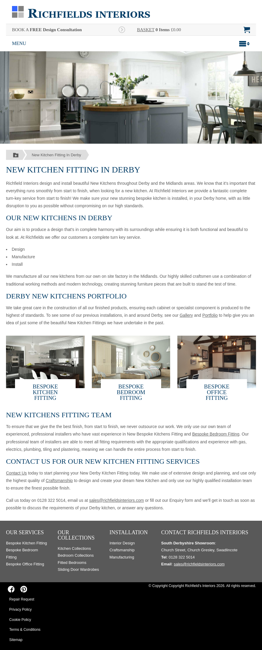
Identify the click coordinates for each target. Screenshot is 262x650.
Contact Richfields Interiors (204, 532)
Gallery (186, 315)
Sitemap (16, 640)
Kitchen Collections (74, 548)
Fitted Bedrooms (72, 562)
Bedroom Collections (76, 555)
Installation (129, 532)
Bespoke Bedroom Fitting (131, 392)
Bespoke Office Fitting (216, 392)
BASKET (146, 29)
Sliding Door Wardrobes (78, 569)
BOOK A (47, 29)
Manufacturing (122, 557)
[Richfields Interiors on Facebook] (11, 589)
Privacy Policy (20, 609)
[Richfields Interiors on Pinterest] (23, 589)
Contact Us (16, 473)
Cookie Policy (20, 620)
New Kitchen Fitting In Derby (56, 155)
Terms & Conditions (25, 630)
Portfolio (210, 315)
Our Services (25, 532)
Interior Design (122, 543)
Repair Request (21, 599)
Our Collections (76, 535)
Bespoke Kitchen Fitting (45, 392)
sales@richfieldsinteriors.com (116, 500)
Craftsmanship (59, 480)
